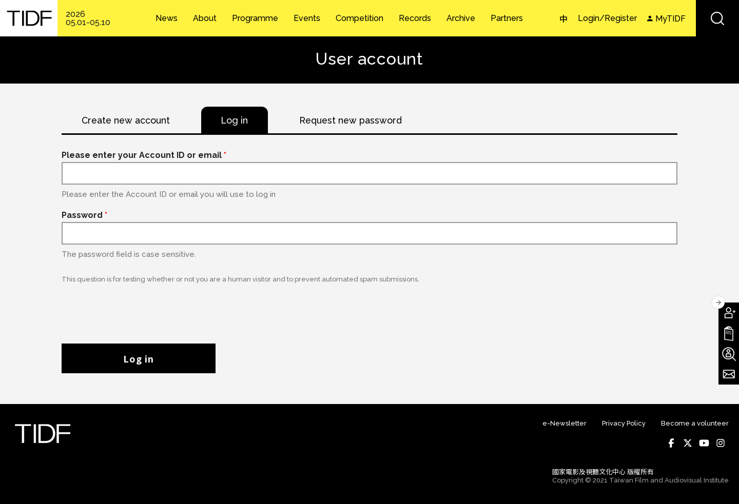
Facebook (671, 443)
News (166, 18)
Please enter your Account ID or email (144, 155)
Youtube (704, 443)
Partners (507, 18)
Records (415, 18)
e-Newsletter (564, 424)
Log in (138, 359)
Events (307, 18)
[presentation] (140, 309)
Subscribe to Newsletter (728, 374)
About (205, 18)
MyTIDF (670, 19)
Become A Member (728, 313)
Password (84, 215)
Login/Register (607, 18)
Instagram (720, 443)
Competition (359, 18)
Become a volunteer (695, 424)
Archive (460, 18)
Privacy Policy (624, 424)
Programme (255, 18)
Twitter (687, 443)
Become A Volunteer (728, 354)
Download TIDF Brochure (728, 333)
